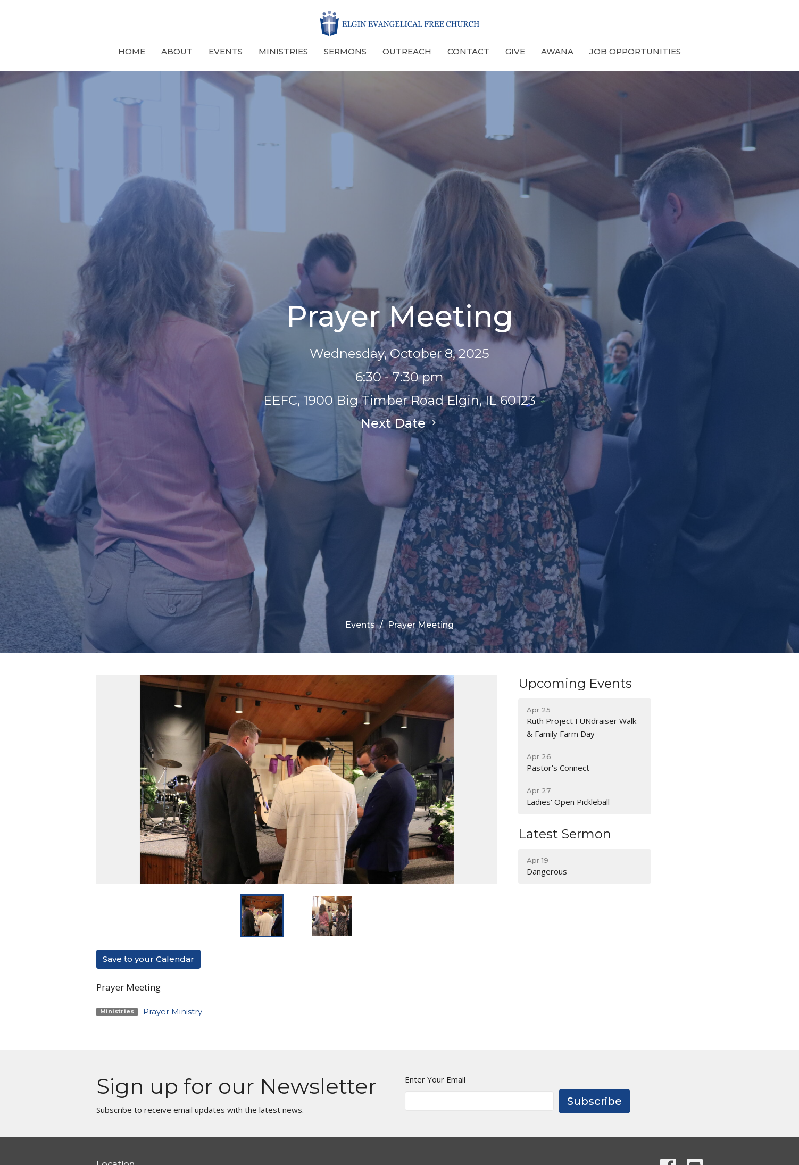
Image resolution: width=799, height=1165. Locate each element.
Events (226, 51)
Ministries (283, 51)
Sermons (345, 51)
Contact (468, 51)
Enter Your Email (435, 1079)
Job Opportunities (635, 51)
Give (515, 51)
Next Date (399, 423)
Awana (557, 51)
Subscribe (594, 1101)
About (177, 51)
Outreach (406, 51)
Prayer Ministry (172, 1011)
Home (131, 51)
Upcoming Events (575, 683)
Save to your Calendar (148, 959)
